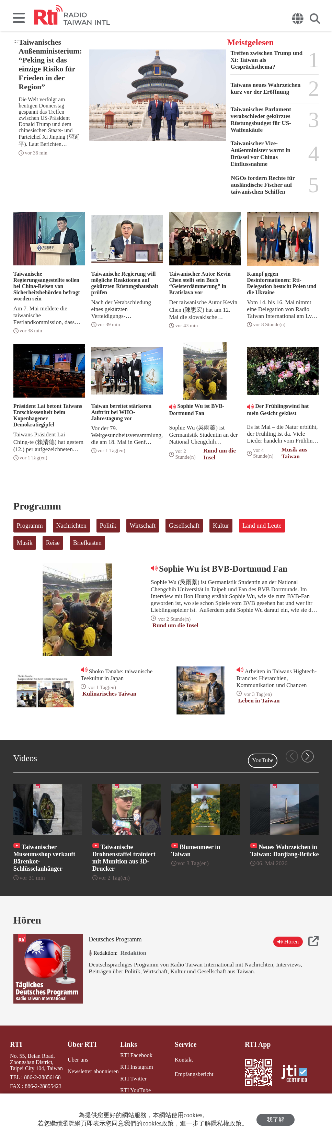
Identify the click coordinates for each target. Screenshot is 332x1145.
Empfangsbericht (193, 1074)
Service (185, 1044)
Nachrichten (71, 525)
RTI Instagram (135, 1067)
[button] (307, 756)
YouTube (262, 760)
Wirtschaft (143, 525)
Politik (108, 525)
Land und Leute (262, 525)
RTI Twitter (132, 1078)
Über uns (78, 1059)
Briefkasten (87, 542)
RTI (16, 1044)
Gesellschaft (184, 525)
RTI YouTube (134, 1089)
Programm (30, 525)
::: (15, 41)
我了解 (275, 1119)
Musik (25, 542)
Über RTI (82, 1044)
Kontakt (183, 1059)
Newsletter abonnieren (92, 1071)
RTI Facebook (135, 1055)
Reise (53, 542)
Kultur (221, 525)
